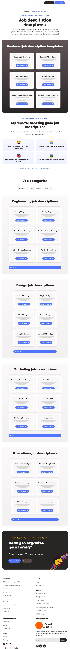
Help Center (40, 585)
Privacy (5, 640)
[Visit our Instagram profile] (37, 645)
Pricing (5, 601)
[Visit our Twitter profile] (44, 645)
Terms (5, 636)
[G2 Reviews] (7, 644)
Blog (37, 582)
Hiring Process (40, 597)
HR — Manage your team (11, 585)
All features (7, 596)
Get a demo (27, 561)
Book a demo (49, 3)
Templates (26, 11)
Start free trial (14, 561)
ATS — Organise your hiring (12, 582)
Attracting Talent (41, 610)
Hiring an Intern (41, 593)
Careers (5, 625)
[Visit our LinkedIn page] (40, 645)
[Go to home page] (6, 3)
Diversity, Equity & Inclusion (45, 607)
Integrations (7, 608)
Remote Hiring (40, 600)
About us (6, 622)
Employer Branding (42, 604)
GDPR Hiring (40, 614)
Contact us (6, 628)
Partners (6, 612)
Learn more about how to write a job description (34, 168)
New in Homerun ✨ (10, 605)
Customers (6, 589)
